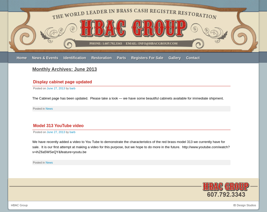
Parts (121, 58)
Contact (193, 58)
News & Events (45, 58)
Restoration (101, 58)
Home (22, 58)
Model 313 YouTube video (58, 125)
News (49, 108)
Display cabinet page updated (62, 82)
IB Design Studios (244, 205)
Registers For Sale (147, 58)
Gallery (174, 58)
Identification (74, 58)
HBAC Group (19, 205)
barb (72, 88)
